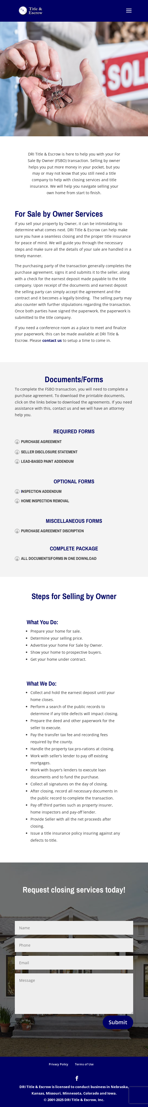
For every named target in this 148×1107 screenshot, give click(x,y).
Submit (118, 1022)
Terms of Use (84, 1064)
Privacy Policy (58, 1064)
